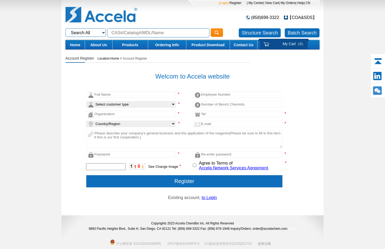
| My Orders (287, 3)
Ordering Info (167, 45)
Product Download (208, 45)
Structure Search (260, 33)
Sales (292, 229)
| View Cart (271, 3)
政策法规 (264, 244)
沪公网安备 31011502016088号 (135, 242)
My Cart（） (294, 44)
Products (130, 45)
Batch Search (302, 33)
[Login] (224, 3)
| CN (307, 3)
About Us (98, 45)
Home (75, 45)
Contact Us (243, 45)
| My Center (255, 3)
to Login (209, 197)
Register (235, 3)
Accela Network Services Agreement (233, 168)
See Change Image (163, 167)
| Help (300, 3)
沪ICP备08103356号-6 (183, 244)
